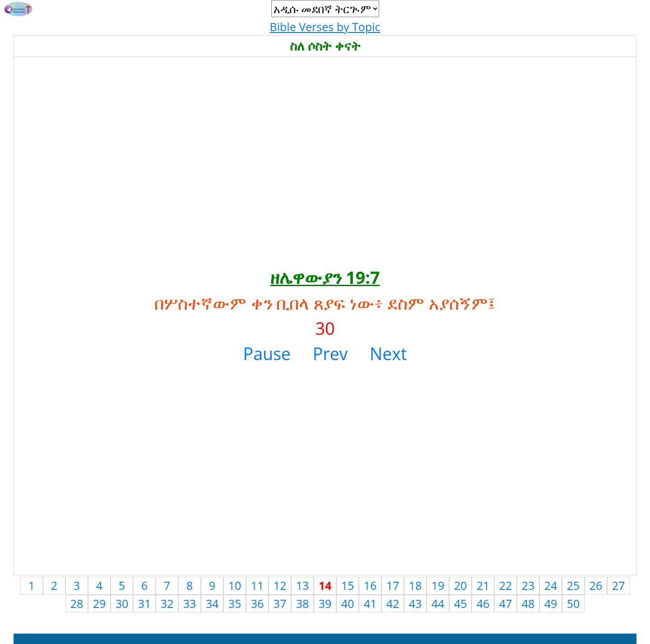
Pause (267, 353)
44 (438, 603)
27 (618, 585)
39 (325, 603)
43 (415, 603)
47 (505, 603)
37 (280, 603)
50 (573, 603)
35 (234, 603)
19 (438, 585)
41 (370, 603)
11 (257, 585)
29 (99, 603)
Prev (330, 353)
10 (234, 585)
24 (550, 585)
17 (392, 585)
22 (505, 585)
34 (212, 603)
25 (573, 585)
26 (596, 585)
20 (460, 585)
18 (415, 585)
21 (483, 585)
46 (483, 603)
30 (122, 603)
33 (189, 603)
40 (347, 603)
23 (528, 585)
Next (388, 353)
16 (370, 585)
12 (280, 585)
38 (302, 603)
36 (257, 603)
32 (167, 603)
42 (392, 603)
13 (302, 585)
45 (460, 603)
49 (550, 603)
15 (347, 585)
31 (144, 603)
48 (528, 603)
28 (77, 603)
